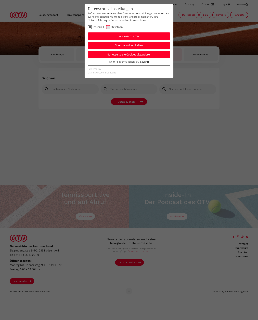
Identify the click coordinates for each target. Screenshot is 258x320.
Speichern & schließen (129, 45)
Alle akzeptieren (129, 36)
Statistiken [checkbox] (117, 26)
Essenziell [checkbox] (98, 26)
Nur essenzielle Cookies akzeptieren (129, 54)
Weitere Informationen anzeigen (129, 61)
